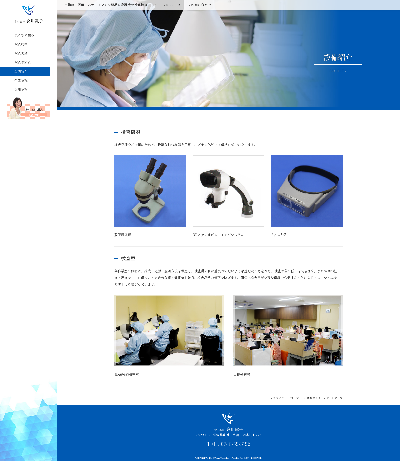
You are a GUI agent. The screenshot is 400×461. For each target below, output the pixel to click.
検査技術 (21, 44)
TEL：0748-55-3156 (228, 444)
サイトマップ (334, 398)
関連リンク (314, 398)
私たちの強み (24, 35)
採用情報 (21, 89)
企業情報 (21, 80)
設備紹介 (21, 71)
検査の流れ (22, 62)
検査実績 (21, 53)
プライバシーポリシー (287, 398)
